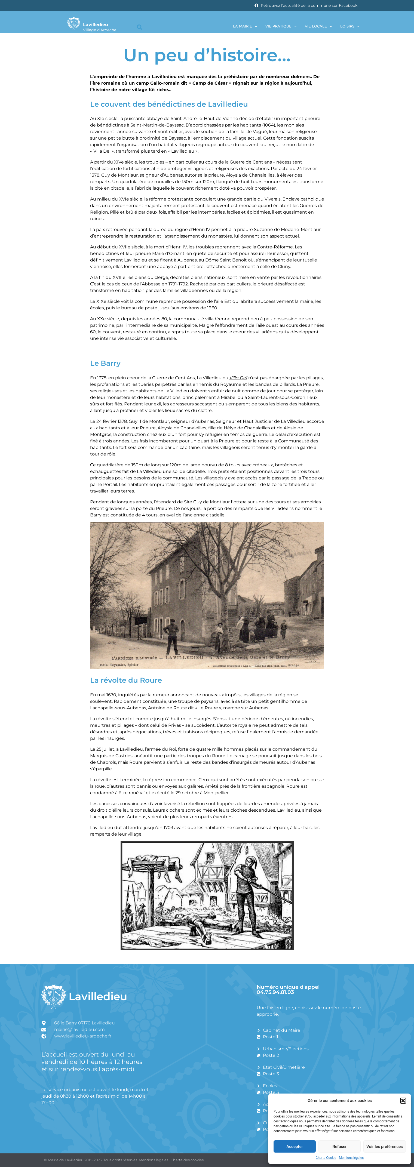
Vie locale (318, 26)
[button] (403, 1100)
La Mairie (245, 26)
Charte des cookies (187, 1160)
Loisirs (350, 26)
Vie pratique (281, 26)
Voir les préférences (384, 1146)
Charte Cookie (326, 1158)
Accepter (294, 1146)
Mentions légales (351, 1158)
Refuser (339, 1146)
